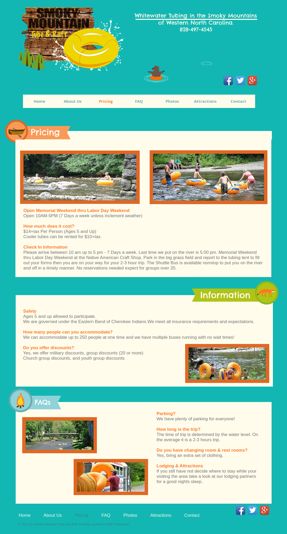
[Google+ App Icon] (252, 80)
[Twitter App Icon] (240, 80)
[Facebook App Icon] (228, 80)
